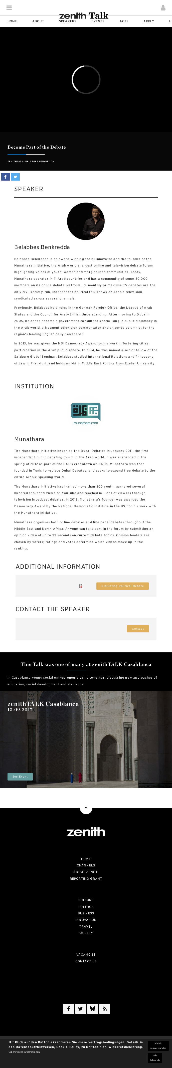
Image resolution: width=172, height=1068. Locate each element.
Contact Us (86, 961)
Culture (85, 900)
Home (86, 859)
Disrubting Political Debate (122, 586)
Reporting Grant (86, 878)
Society (86, 933)
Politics (86, 907)
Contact (138, 628)
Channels (86, 865)
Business (86, 913)
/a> (92, 1010)
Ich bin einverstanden (158, 1046)
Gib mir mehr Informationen (24, 1052)
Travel (85, 926)
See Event (20, 776)
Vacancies (86, 954)
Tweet (15, 177)
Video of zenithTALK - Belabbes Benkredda (86, 79)
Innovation (86, 920)
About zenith (85, 872)
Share (5, 177)
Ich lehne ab (155, 1058)
